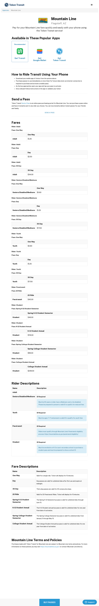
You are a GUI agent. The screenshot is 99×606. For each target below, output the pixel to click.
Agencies (5, 10)
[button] (92, 5)
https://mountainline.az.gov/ (49, 547)
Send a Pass (26, 103)
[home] (14, 5)
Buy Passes (49, 602)
